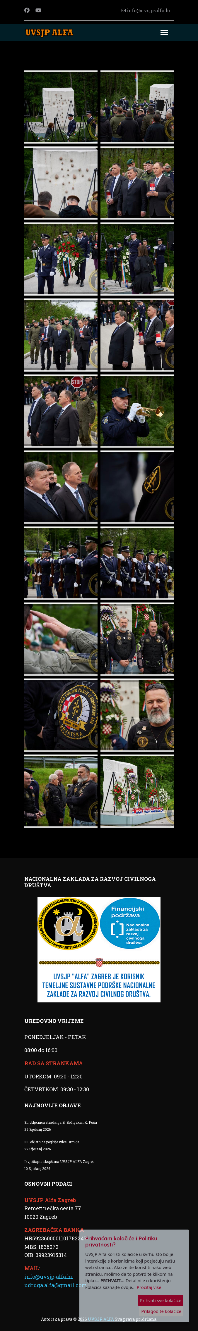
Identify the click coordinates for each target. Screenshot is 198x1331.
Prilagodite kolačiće (161, 1311)
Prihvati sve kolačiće (160, 1300)
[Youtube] (38, 10)
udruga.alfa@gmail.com (55, 1285)
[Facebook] (27, 10)
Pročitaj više (149, 1287)
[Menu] (164, 32)
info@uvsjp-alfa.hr (149, 10)
